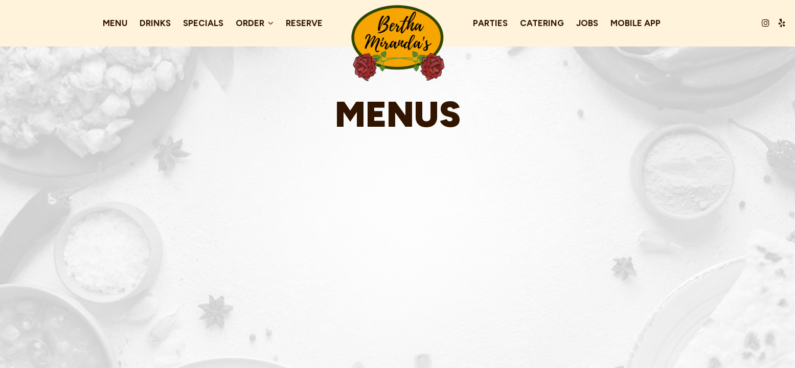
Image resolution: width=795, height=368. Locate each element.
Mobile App (635, 23)
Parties (490, 23)
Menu (115, 23)
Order (255, 23)
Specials (203, 23)
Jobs (587, 23)
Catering (542, 23)
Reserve (304, 23)
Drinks (155, 23)
